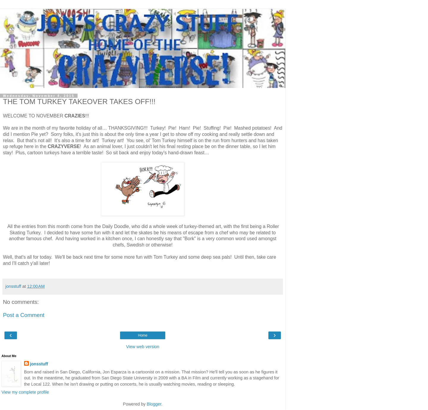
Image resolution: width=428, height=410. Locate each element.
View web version (142, 346)
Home (142, 335)
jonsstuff (39, 364)
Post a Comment (23, 315)
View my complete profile (25, 392)
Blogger (154, 404)
